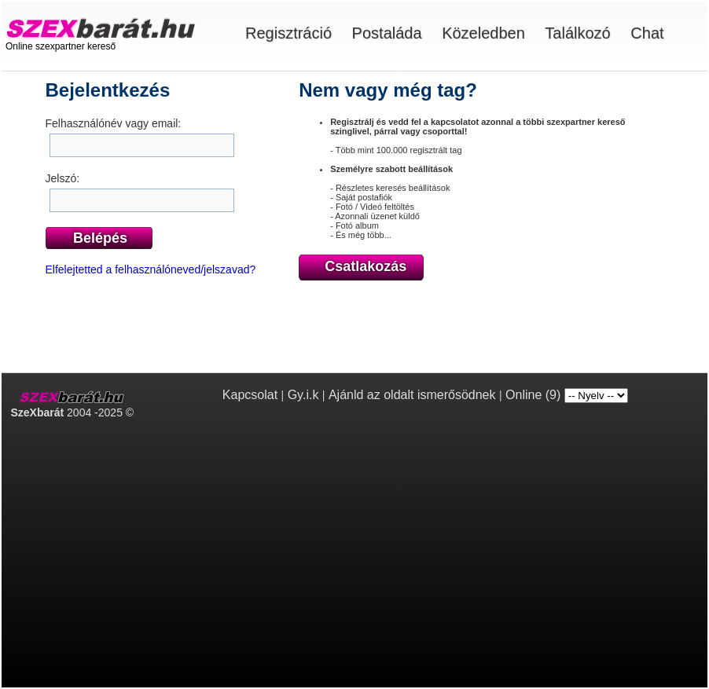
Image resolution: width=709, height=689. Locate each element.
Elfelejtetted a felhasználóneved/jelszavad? (151, 269)
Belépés (100, 238)
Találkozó (577, 33)
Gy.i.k (303, 394)
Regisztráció (288, 33)
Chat (646, 33)
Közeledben (483, 33)
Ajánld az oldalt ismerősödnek (412, 394)
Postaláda (387, 33)
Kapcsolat (249, 394)
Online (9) (532, 394)
